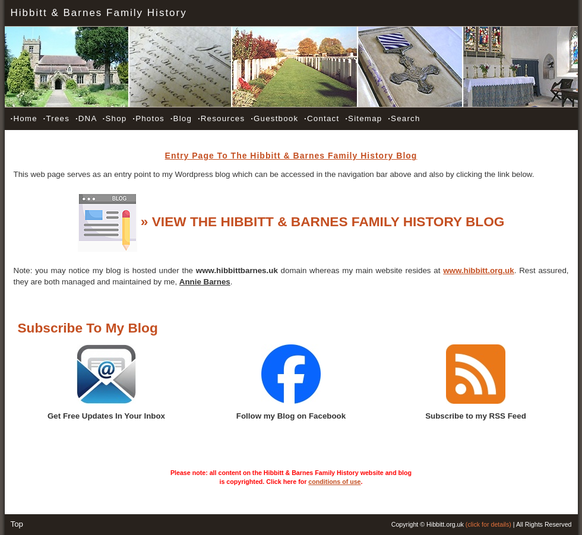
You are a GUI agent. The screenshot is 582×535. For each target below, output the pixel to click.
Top (17, 524)
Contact (321, 118)
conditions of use (334, 481)
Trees (56, 118)
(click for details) (488, 524)
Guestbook (274, 118)
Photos (148, 118)
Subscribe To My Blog (88, 327)
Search (404, 118)
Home (24, 118)
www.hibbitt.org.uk (478, 270)
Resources (221, 118)
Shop (115, 118)
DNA (86, 118)
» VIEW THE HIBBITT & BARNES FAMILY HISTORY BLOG (323, 221)
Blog (181, 118)
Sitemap (363, 118)
